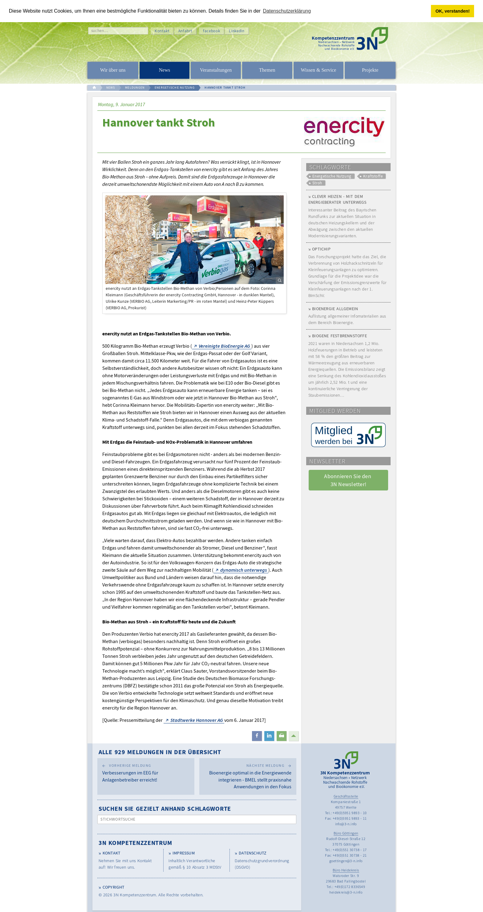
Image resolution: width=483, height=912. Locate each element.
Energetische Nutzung (331, 176)
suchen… (99, 30)
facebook (211, 30)
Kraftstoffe (373, 176)
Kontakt (162, 30)
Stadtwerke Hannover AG (196, 720)
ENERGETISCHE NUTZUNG (175, 88)
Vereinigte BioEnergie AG (224, 345)
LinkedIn (236, 30)
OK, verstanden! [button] (453, 11)
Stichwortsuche (118, 819)
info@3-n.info (346, 823)
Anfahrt (185, 30)
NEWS (110, 88)
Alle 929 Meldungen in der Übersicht (160, 751)
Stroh (317, 183)
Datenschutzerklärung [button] (287, 11)
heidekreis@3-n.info (345, 892)
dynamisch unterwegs (243, 569)
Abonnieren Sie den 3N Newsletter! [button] (348, 480)
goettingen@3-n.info (346, 860)
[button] (257, 736)
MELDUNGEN (134, 88)
